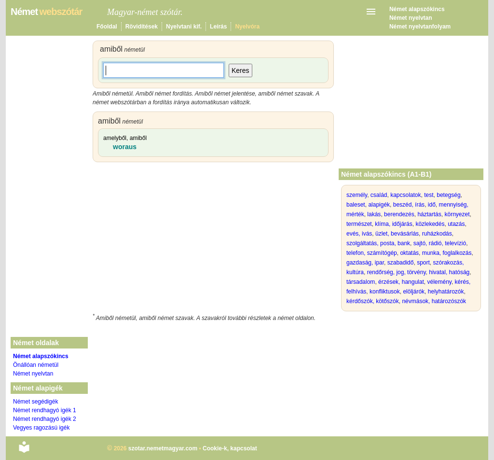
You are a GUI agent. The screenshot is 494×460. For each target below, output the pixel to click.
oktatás (409, 253)
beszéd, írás (409, 204)
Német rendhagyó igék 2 (44, 419)
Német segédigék (35, 401)
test (428, 195)
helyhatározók (446, 291)
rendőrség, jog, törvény (396, 272)
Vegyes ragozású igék (41, 427)
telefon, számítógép (371, 253)
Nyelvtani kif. (184, 26)
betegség (448, 195)
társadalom (360, 282)
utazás (456, 224)
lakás (374, 214)
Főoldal (106, 26)
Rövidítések (141, 26)
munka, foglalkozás (447, 253)
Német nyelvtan (410, 17)
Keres (240, 70)
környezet (456, 214)
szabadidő (400, 262)
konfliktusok (385, 291)
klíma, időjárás (393, 224)
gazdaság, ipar (365, 262)
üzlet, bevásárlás (397, 233)
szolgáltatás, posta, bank (378, 243)
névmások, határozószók (434, 301)
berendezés (399, 214)
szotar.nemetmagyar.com (162, 448)
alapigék (379, 204)
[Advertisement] (213, 239)
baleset (355, 204)
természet (359, 224)
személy (356, 195)
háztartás (429, 214)
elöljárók (414, 291)
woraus (125, 147)
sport (423, 262)
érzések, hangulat (401, 282)
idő (432, 204)
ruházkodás (437, 233)
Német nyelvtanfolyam (420, 26)
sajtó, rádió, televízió (439, 243)
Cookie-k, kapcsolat (230, 448)
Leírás (218, 26)
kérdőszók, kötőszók (372, 301)
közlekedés (429, 224)
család (378, 195)
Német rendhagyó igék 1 (44, 410)
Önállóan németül (35, 365)
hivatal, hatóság (449, 272)
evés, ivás (359, 233)
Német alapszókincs (417, 9)
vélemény (439, 282)
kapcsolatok (405, 195)
